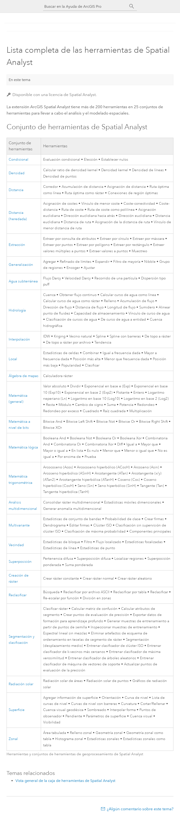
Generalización (21, 265)
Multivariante (19, 525)
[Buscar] (131, 6)
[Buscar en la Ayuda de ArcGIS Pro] (85, 6)
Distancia (16, 190)
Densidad (17, 173)
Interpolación (19, 339)
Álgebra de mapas (23, 376)
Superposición (20, 561)
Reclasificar (17, 595)
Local (13, 359)
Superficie (17, 710)
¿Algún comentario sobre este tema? (140, 809)
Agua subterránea (23, 281)
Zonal (13, 739)
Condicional (18, 159)
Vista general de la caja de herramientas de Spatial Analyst (65, 780)
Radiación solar (21, 684)
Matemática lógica (23, 447)
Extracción (17, 245)
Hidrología (17, 310)
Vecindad (16, 545)
